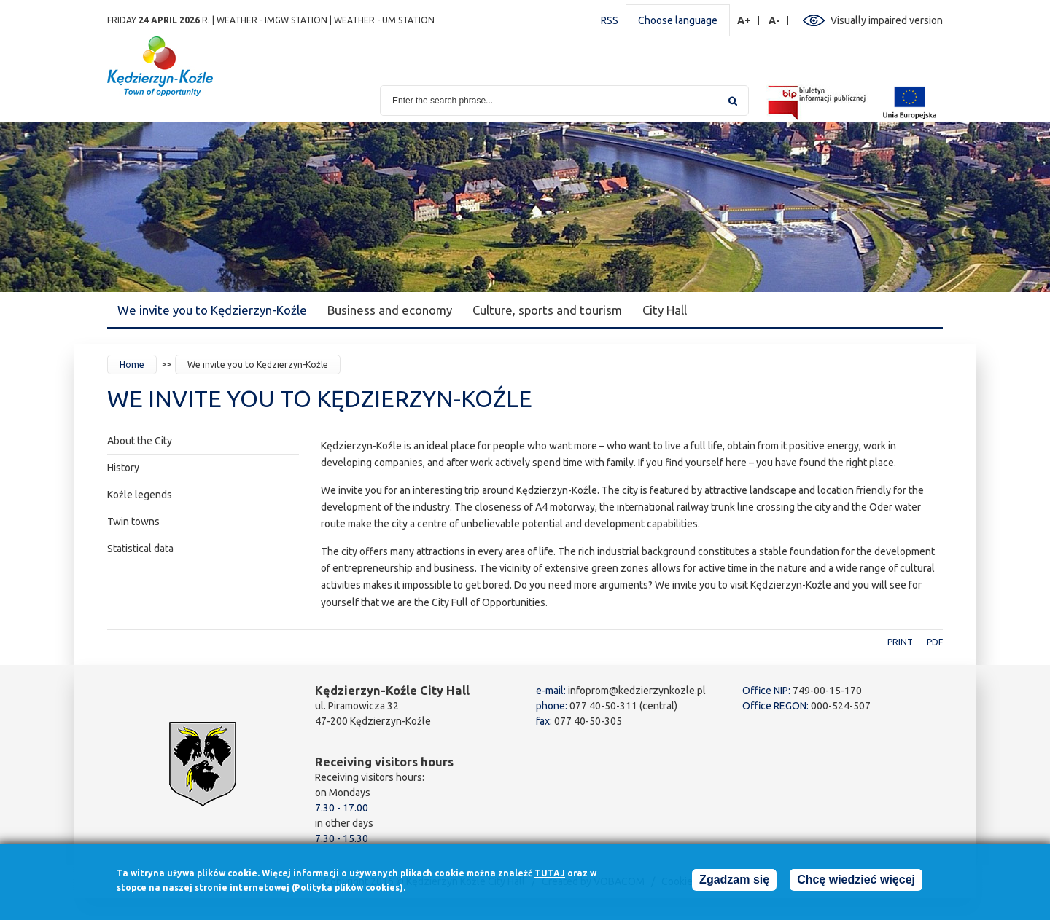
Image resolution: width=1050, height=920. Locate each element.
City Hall (664, 310)
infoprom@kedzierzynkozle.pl (637, 690)
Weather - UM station (384, 20)
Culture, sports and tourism (547, 310)
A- (775, 20)
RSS (609, 20)
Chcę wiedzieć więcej (856, 882)
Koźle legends (139, 494)
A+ (744, 20)
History (123, 467)
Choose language (678, 20)
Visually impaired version (887, 20)
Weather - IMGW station (272, 20)
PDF (935, 642)
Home (132, 364)
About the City (139, 441)
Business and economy (389, 310)
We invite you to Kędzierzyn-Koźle (212, 310)
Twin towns (133, 521)
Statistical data (140, 548)
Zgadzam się (734, 882)
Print (900, 642)
